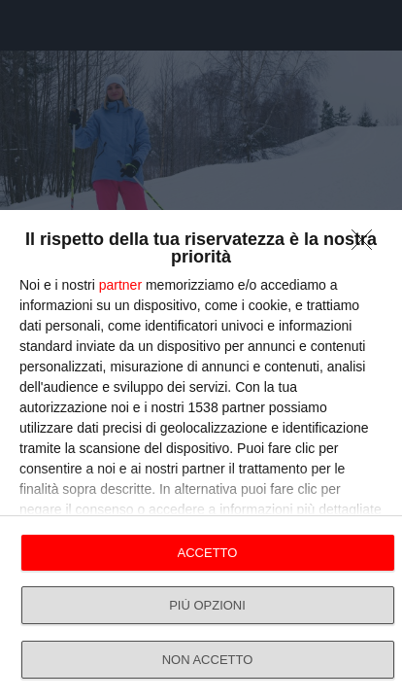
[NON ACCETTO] (367, 245)
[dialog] (201, 455)
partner (120, 285)
